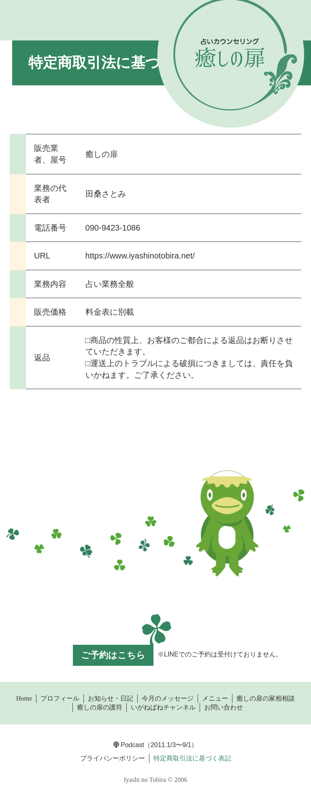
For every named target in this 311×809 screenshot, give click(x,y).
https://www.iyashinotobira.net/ (140, 255)
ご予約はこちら (113, 655)
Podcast (128, 744)
